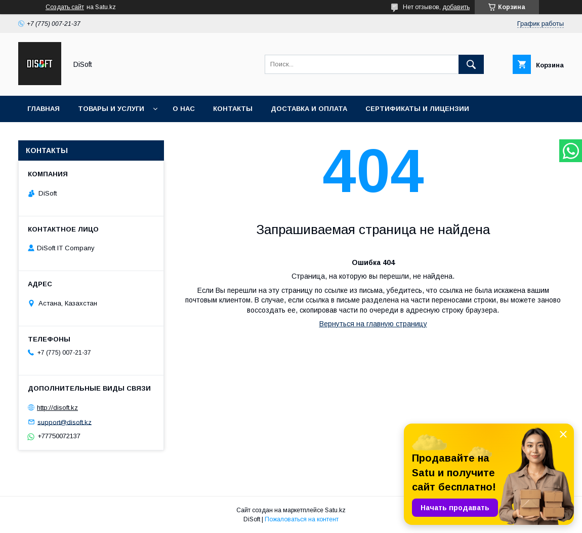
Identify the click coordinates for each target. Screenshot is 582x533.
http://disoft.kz (57, 407)
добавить (456, 7)
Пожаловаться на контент (302, 519)
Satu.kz (335, 510)
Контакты (233, 108)
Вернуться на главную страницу (373, 324)
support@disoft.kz (64, 422)
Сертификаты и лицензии (417, 108)
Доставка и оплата (309, 108)
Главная (43, 108)
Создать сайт (65, 7)
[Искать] (471, 64)
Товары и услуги (111, 108)
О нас (184, 108)
